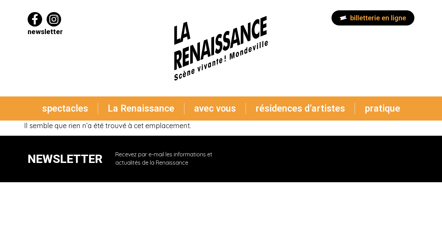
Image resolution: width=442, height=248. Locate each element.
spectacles (65, 108)
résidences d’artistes (300, 108)
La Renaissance (141, 108)
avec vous (215, 108)
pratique (382, 108)
